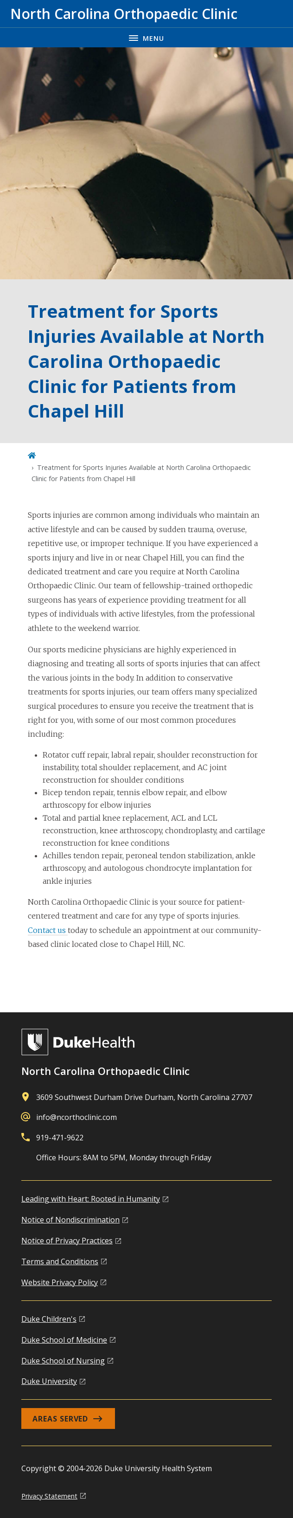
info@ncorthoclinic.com (76, 1117)
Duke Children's (48, 1319)
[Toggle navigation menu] (146, 37)
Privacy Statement (49, 1496)
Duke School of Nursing (63, 1361)
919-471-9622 (59, 1137)
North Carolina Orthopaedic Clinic (105, 1071)
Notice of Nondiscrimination (70, 1220)
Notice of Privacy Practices (67, 1240)
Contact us (48, 930)
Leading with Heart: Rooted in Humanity (90, 1199)
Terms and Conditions (59, 1261)
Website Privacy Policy (59, 1282)
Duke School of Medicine (64, 1340)
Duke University (49, 1381)
